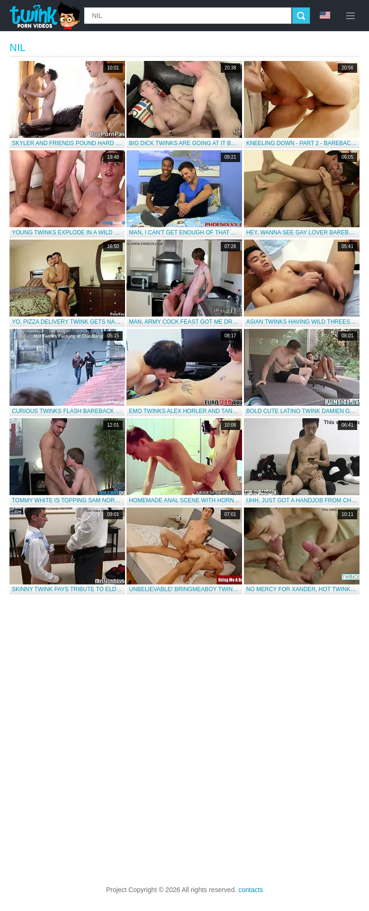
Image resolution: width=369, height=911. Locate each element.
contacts (250, 890)
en (325, 15)
